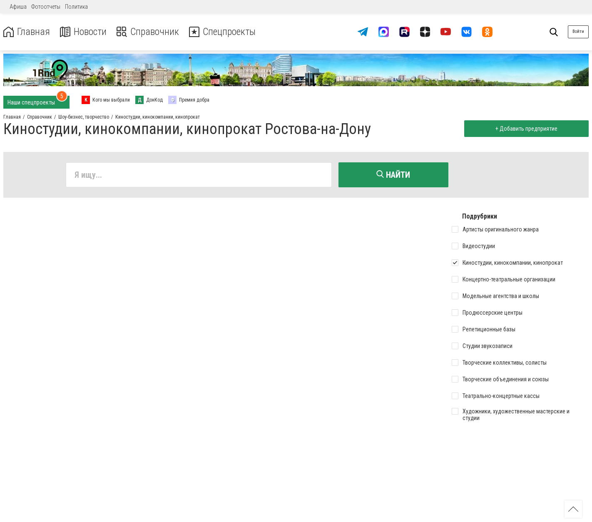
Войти (578, 31)
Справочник (147, 31)
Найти (393, 175)
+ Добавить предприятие (526, 128)
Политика (76, 6)
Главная (26, 31)
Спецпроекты (222, 31)
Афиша (18, 6)
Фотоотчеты (45, 6)
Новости (82, 31)
